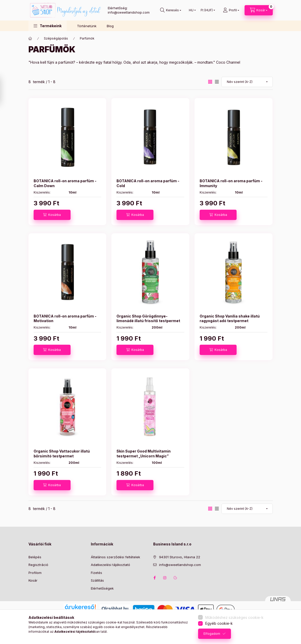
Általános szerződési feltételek (115, 557)
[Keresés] (171, 10)
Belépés (34, 557)
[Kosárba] (52, 215)
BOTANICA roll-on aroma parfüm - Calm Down (65, 183)
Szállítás (97, 580)
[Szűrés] (5, 90)
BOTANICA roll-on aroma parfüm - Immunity (231, 183)
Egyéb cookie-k (219, 623)
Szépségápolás (56, 38)
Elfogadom (211, 634)
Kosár (32, 580)
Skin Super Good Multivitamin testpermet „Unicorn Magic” (143, 453)
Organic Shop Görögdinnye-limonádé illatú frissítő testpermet (148, 318)
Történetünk (86, 26)
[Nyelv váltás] (191, 10)
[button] (47, 26)
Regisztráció (38, 565)
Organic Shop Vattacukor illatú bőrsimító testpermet (62, 453)
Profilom (35, 573)
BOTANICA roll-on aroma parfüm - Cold (147, 183)
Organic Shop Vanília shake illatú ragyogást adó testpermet (230, 318)
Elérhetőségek (102, 588)
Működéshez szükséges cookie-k (234, 617)
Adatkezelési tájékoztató (110, 565)
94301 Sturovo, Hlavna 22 (179, 557)
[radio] (217, 82)
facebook (155, 578)
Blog (110, 26)
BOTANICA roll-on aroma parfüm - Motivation (65, 318)
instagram (165, 578)
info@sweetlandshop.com (180, 565)
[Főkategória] (30, 38)
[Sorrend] (247, 82)
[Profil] (231, 10)
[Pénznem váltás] (206, 10)
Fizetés (96, 573)
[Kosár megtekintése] (259, 10)
